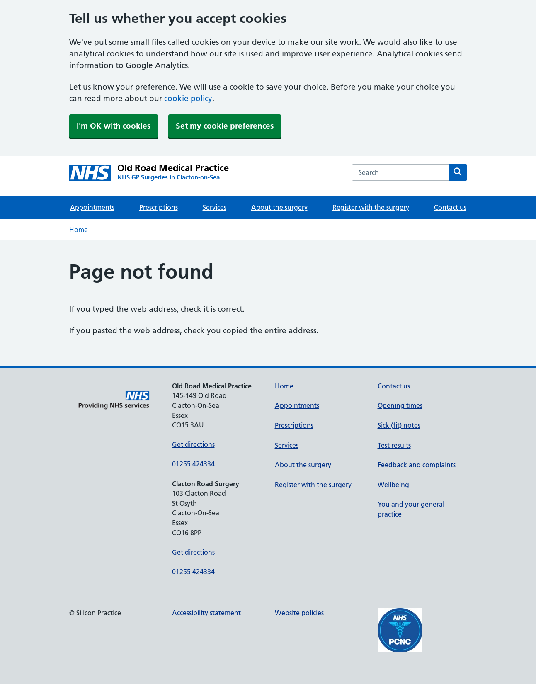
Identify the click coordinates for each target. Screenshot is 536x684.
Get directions (193, 444)
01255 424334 (193, 464)
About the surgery (279, 207)
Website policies (299, 613)
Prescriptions (158, 207)
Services (214, 207)
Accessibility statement (206, 613)
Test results (394, 445)
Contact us (450, 207)
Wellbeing (393, 484)
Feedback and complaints (417, 465)
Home (78, 230)
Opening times (400, 405)
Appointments (92, 207)
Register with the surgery (370, 207)
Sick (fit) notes (399, 425)
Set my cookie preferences (225, 126)
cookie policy (188, 98)
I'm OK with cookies (113, 126)
